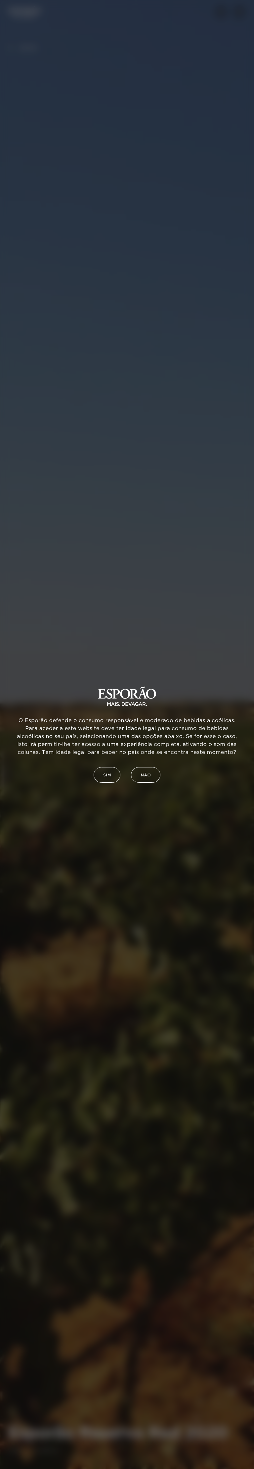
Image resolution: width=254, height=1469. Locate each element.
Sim (107, 775)
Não (146, 775)
